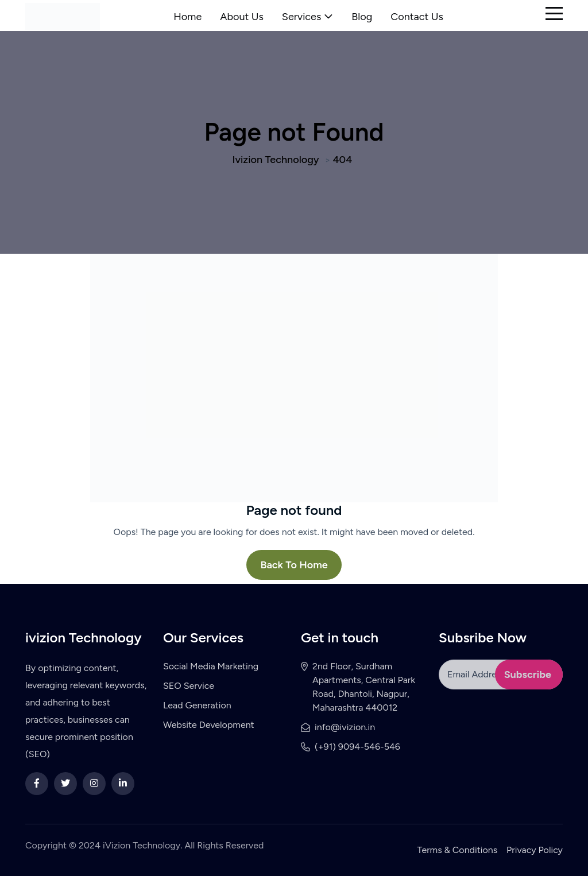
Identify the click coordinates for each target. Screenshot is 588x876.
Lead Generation (197, 705)
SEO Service (188, 685)
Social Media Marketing (210, 666)
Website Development (208, 724)
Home (187, 16)
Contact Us (416, 16)
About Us (242, 16)
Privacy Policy (534, 849)
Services (301, 16)
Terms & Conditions (457, 849)
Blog (361, 16)
